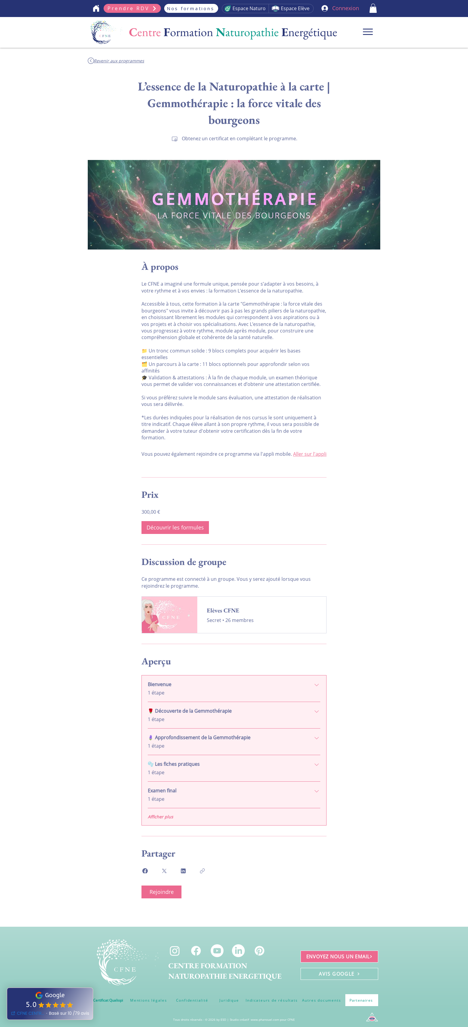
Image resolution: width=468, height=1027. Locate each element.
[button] (373, 8)
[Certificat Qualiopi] (108, 1000)
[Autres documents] (321, 1000)
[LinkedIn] (238, 950)
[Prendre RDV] (132, 8)
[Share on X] (164, 870)
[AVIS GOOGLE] (339, 974)
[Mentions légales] (148, 1000)
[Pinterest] (259, 950)
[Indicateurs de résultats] (272, 1000)
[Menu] (368, 32)
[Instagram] (174, 950)
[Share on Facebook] (145, 870)
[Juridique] (229, 1000)
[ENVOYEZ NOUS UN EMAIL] (339, 957)
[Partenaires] (361, 1000)
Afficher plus (160, 816)
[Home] (96, 8)
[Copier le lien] (202, 870)
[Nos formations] (191, 8)
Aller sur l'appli (310, 454)
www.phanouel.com (265, 1019)
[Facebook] (196, 950)
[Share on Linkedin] (183, 870)
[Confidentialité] (192, 1000)
